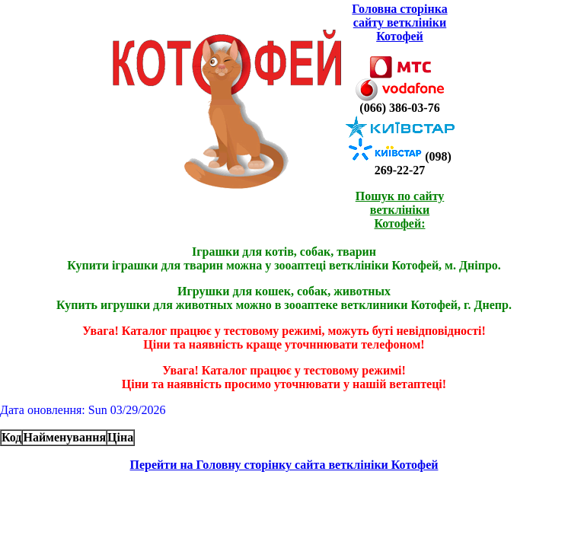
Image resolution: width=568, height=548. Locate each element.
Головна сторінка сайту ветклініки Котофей (399, 22)
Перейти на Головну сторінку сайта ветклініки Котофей (284, 464)
